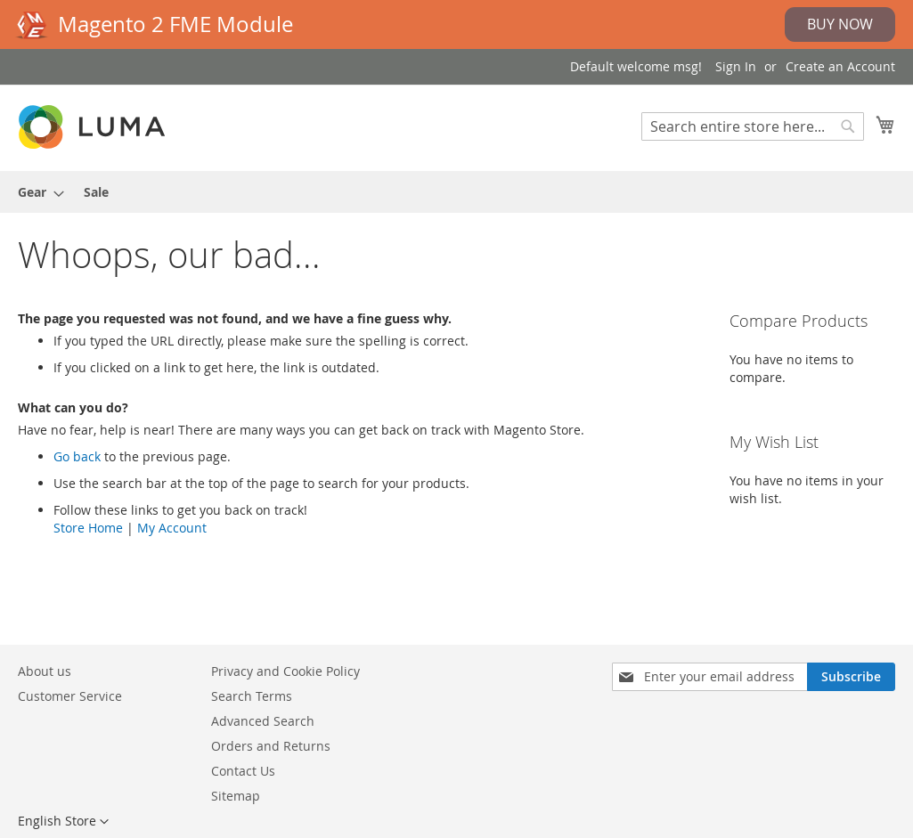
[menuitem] (35, 192)
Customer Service (70, 695)
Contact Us (243, 770)
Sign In (735, 66)
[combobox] (752, 126)
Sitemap (235, 795)
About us (44, 671)
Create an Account (840, 66)
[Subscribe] (851, 677)
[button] (63, 822)
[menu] (456, 192)
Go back (77, 456)
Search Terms (251, 695)
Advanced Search (262, 720)
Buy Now (840, 24)
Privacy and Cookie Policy (285, 671)
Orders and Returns (270, 745)
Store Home (88, 527)
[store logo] (93, 127)
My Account (172, 527)
